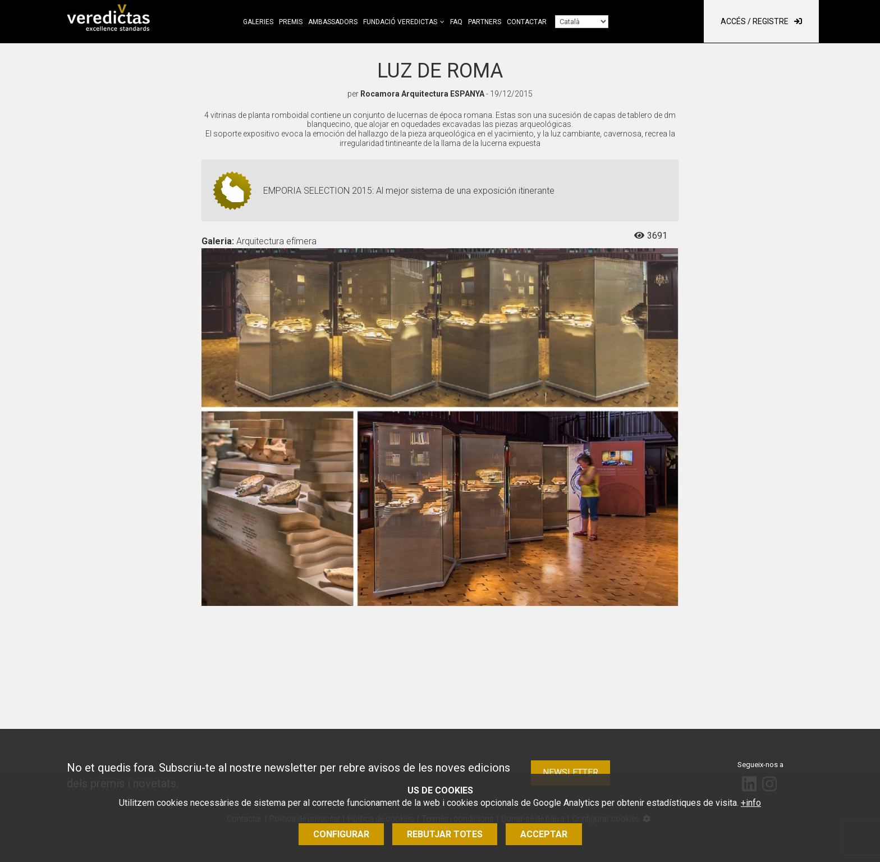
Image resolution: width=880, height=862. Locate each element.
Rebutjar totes (445, 834)
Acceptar (543, 834)
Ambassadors (333, 22)
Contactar (527, 22)
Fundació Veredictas (400, 22)
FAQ (456, 22)
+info (751, 802)
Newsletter (570, 772)
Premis (290, 22)
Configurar (341, 834)
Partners (484, 22)
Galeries (258, 22)
